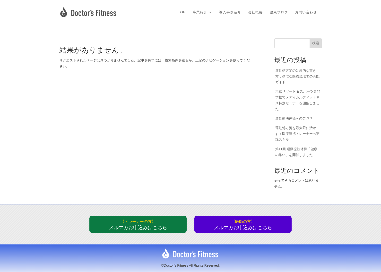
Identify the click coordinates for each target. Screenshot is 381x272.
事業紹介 (200, 12)
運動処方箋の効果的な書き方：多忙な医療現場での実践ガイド (297, 76)
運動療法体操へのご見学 (294, 118)
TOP (182, 12)
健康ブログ (279, 12)
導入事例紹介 (230, 12)
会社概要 (255, 12)
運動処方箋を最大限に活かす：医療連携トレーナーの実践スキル (297, 133)
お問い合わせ (306, 12)
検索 (315, 43)
